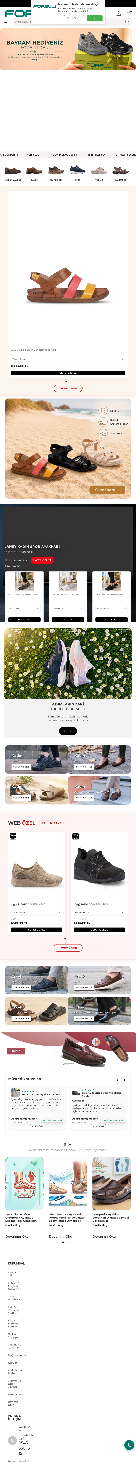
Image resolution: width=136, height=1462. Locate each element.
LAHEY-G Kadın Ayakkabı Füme (22, 513)
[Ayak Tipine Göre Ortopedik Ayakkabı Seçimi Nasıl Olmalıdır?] (24, 1102)
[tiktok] (68, 1412)
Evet (95, 18)
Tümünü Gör (13, 485)
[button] (66, 300)
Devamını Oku (17, 1156)
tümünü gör (68, 307)
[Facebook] (35, 1412)
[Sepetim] (129, 13)
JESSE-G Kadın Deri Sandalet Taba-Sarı (33, 268)
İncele (68, 650)
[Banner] (68, 368)
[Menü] (5, 21)
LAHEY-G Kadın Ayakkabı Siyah (109, 513)
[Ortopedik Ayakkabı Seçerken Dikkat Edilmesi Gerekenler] (111, 1102)
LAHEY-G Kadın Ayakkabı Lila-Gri (67, 513)
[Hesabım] (119, 13)
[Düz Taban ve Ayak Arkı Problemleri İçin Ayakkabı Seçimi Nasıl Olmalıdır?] (68, 1102)
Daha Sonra (74, 18)
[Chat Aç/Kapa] (129, 1445)
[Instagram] (100, 1412)
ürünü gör (37, 1045)
